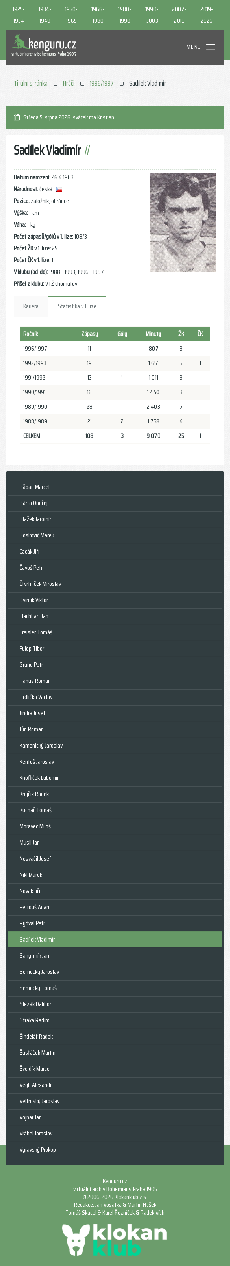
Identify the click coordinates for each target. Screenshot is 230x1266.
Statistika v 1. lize (77, 306)
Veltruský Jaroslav (39, 1101)
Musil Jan (30, 842)
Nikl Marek (31, 875)
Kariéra (31, 306)
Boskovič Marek (37, 535)
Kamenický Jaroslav (41, 745)
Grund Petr (31, 664)
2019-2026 (206, 15)
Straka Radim (35, 1020)
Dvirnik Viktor (34, 600)
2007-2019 (179, 15)
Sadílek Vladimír (37, 939)
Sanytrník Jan (34, 955)
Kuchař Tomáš (36, 810)
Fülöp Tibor (32, 648)
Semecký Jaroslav (39, 972)
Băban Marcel (35, 487)
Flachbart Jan (34, 616)
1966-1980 (97, 15)
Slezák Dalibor (35, 1004)
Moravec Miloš (35, 826)
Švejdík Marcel (35, 1069)
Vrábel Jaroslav (36, 1133)
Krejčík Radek (34, 794)
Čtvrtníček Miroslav (40, 584)
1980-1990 (124, 15)
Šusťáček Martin (38, 1052)
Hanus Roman (35, 681)
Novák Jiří (30, 891)
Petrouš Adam (35, 907)
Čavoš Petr (31, 567)
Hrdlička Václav (36, 697)
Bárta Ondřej (34, 503)
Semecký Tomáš (38, 988)
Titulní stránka (31, 83)
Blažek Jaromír (35, 519)
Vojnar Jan (31, 1117)
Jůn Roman (32, 729)
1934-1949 (45, 15)
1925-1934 (19, 15)
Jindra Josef (32, 713)
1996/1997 (102, 83)
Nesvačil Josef (35, 858)
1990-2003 (151, 15)
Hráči (68, 83)
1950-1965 (71, 15)
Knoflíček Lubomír (39, 778)
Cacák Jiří (29, 551)
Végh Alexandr (36, 1085)
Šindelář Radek (36, 1036)
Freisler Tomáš (36, 632)
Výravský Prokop (38, 1149)
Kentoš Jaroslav (37, 761)
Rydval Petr (32, 923)
